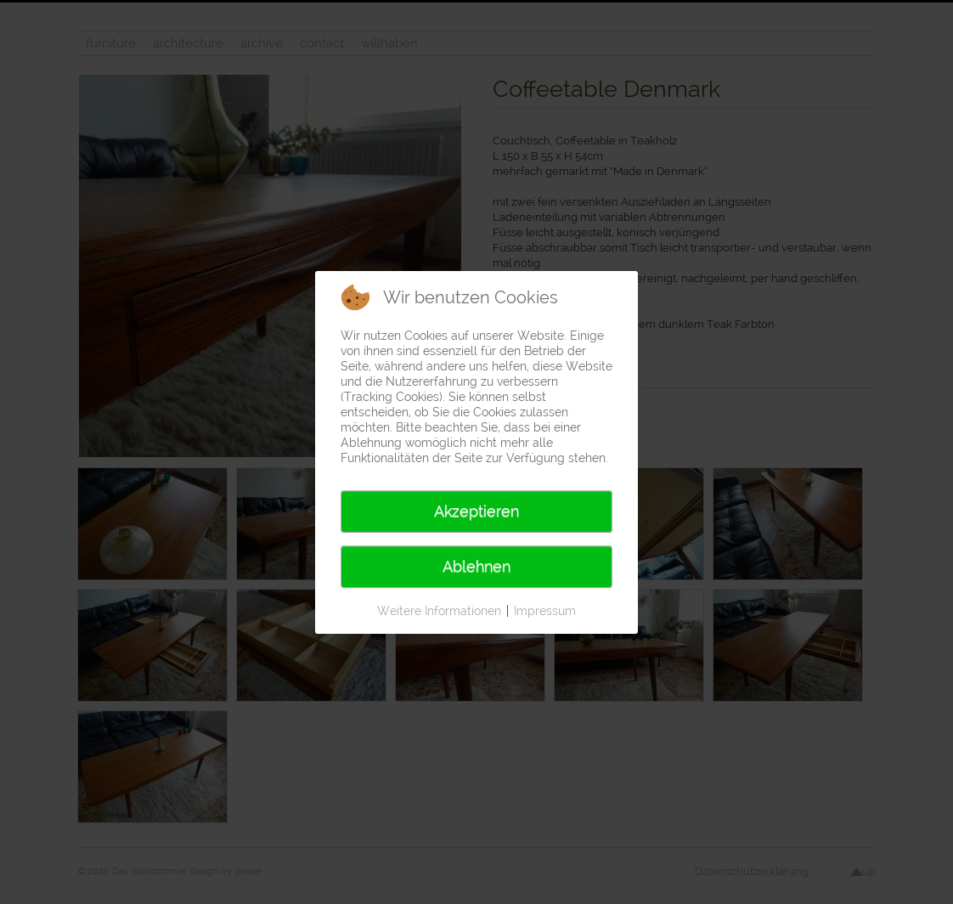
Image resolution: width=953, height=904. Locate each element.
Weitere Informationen (439, 611)
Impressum (545, 611)
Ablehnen (476, 566)
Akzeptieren (476, 511)
